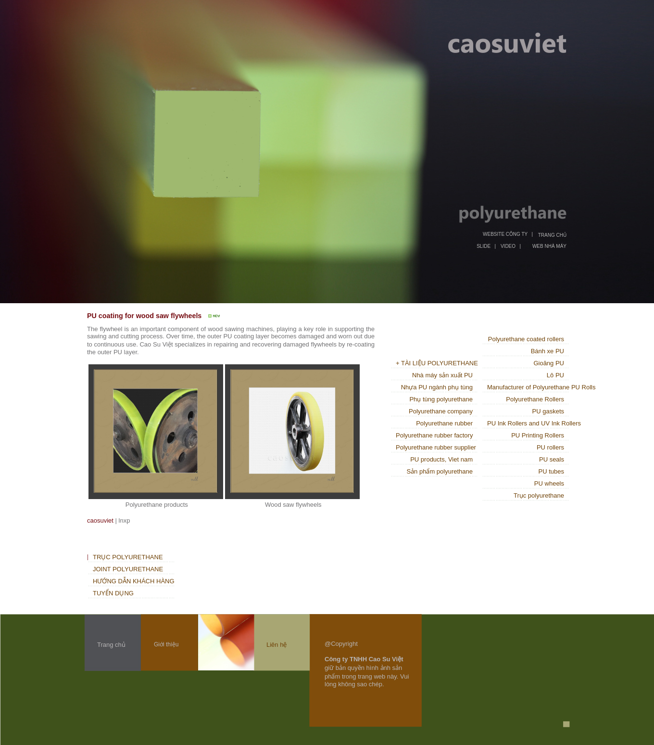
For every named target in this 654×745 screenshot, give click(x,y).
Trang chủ (111, 644)
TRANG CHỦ (552, 235)
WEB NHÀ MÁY (549, 246)
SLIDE (483, 246)
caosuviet (100, 520)
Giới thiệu (166, 644)
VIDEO (508, 246)
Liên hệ (276, 644)
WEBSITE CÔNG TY (505, 234)
